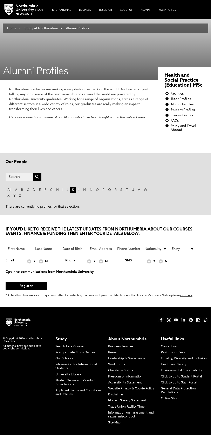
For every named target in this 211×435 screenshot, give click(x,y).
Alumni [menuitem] (145, 10)
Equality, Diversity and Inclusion (184, 358)
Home (11, 28)
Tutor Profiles (181, 99)
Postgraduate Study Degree (75, 352)
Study (61, 339)
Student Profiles (183, 110)
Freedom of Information (125, 376)
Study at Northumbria (41, 28)
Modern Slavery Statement (127, 400)
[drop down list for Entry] (183, 249)
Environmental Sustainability (181, 370)
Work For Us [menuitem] (167, 10)
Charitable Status (120, 370)
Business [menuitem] (85, 10)
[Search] (19, 177)
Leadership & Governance (126, 358)
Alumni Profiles (77, 28)
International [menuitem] (61, 10)
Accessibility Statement (125, 382)
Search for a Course (69, 346)
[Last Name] (46, 249)
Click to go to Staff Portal (179, 382)
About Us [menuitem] (126, 10)
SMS (128, 260)
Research (114, 352)
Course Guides (182, 115)
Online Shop (169, 398)
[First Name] (19, 249)
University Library (68, 374)
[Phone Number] (128, 249)
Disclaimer (115, 394)
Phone (70, 260)
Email (10, 260)
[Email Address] (101, 249)
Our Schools (64, 358)
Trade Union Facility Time (126, 406)
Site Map (114, 422)
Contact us (169, 346)
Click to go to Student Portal (181, 376)
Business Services (120, 346)
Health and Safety (173, 364)
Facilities (177, 93)
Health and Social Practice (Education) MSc (183, 80)
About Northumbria (127, 339)
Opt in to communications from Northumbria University (50, 272)
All (9, 190)
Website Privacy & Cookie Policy (131, 388)
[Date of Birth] (74, 249)
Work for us (116, 364)
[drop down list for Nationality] (156, 249)
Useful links (172, 339)
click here (186, 295)
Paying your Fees (173, 352)
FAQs (175, 120)
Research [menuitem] (105, 10)
